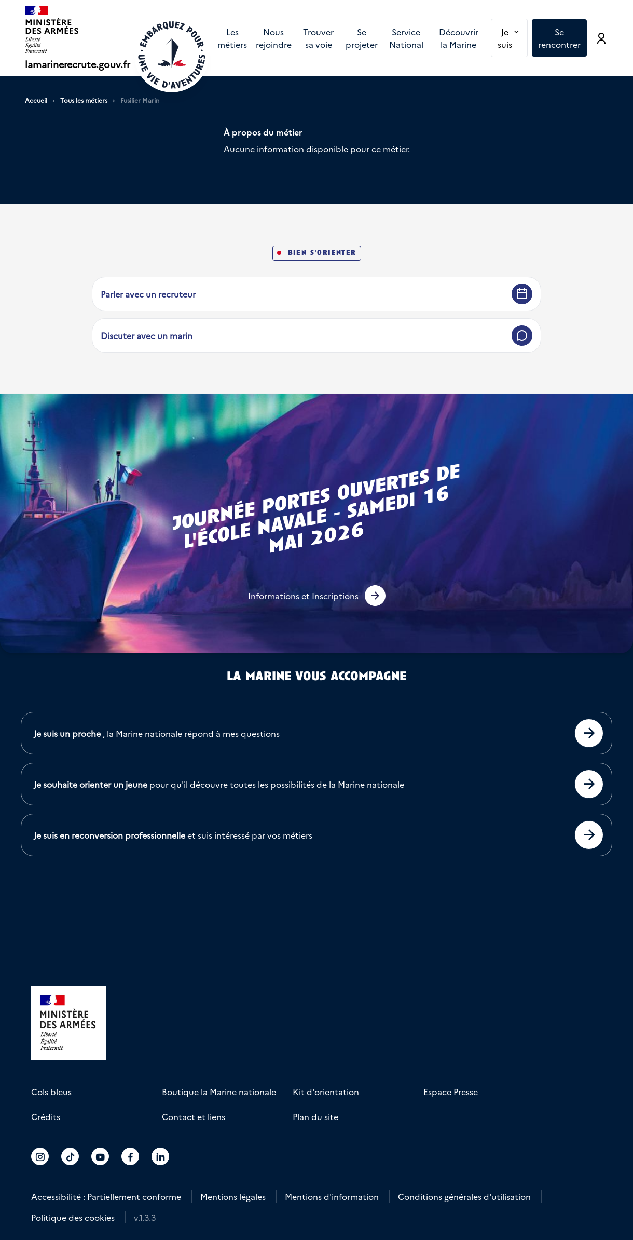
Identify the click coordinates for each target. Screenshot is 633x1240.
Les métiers (232, 38)
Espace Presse (450, 1091)
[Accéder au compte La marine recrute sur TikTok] (70, 1156)
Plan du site (315, 1116)
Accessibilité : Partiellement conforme (106, 1196)
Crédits (45, 1116)
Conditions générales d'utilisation (464, 1196)
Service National (406, 38)
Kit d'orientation (326, 1091)
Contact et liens (193, 1116)
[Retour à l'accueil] (171, 55)
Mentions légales (233, 1196)
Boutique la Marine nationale (219, 1091)
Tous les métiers (83, 100)
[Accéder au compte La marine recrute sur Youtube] (100, 1156)
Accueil (36, 100)
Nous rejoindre (274, 38)
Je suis (512, 37)
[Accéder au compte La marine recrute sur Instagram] (40, 1156)
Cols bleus (51, 1091)
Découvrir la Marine (458, 38)
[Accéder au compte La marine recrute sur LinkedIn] (160, 1156)
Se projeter (362, 38)
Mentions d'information (332, 1196)
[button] (317, 595)
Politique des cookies (73, 1217)
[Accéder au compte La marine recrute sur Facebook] (130, 1156)
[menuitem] (232, 37)
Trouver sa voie (318, 38)
